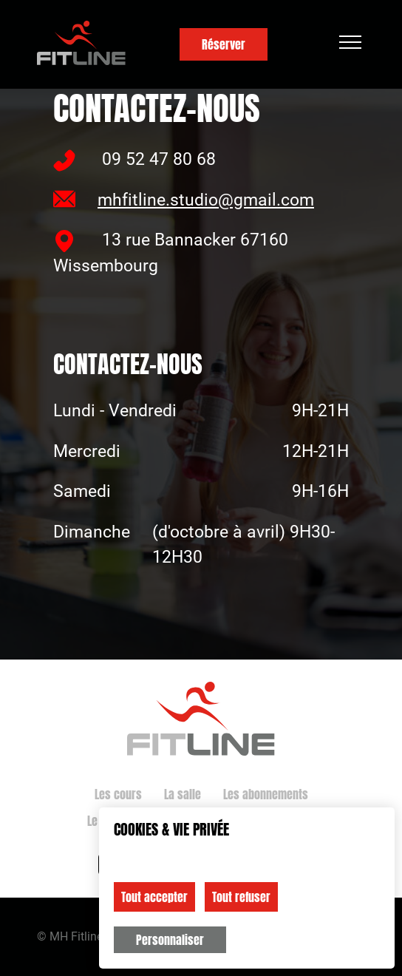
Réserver (223, 44)
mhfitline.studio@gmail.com (183, 199)
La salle (182, 794)
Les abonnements (265, 794)
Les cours (118, 794)
